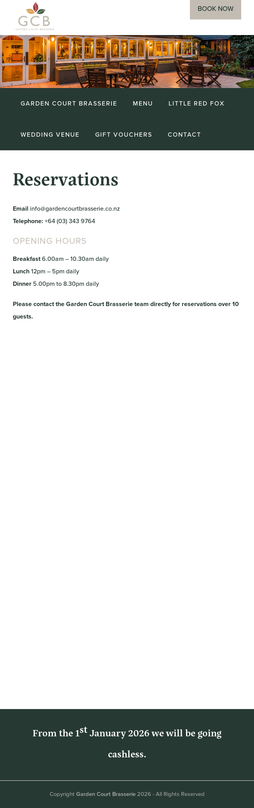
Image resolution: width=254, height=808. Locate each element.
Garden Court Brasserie (106, 794)
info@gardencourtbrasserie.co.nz (75, 208)
